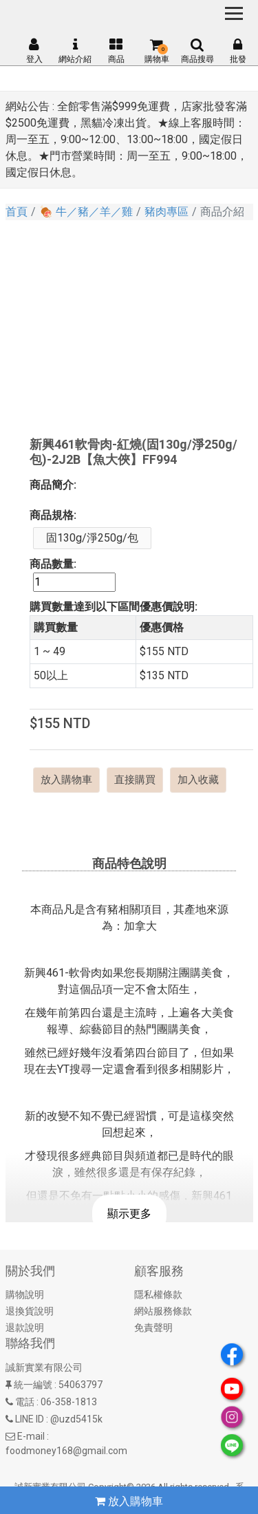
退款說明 (25, 1327)
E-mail (31, 1436)
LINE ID (29, 1419)
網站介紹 (75, 51)
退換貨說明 (30, 1310)
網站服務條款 (163, 1310)
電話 (24, 1401)
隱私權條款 (158, 1294)
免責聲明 (153, 1327)
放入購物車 (66, 780)
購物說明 (25, 1294)
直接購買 (134, 780)
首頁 (17, 211)
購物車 (156, 51)
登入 (34, 51)
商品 (116, 51)
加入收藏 (198, 780)
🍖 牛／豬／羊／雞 (86, 211)
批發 (238, 51)
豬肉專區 (166, 211)
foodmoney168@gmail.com (66, 1450)
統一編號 (33, 1384)
